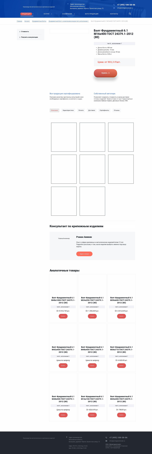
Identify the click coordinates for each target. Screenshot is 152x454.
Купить (63, 316)
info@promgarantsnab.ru (125, 8)
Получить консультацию (29, 37)
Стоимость (25, 31)
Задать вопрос (84, 254)
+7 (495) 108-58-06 (126, 5)
